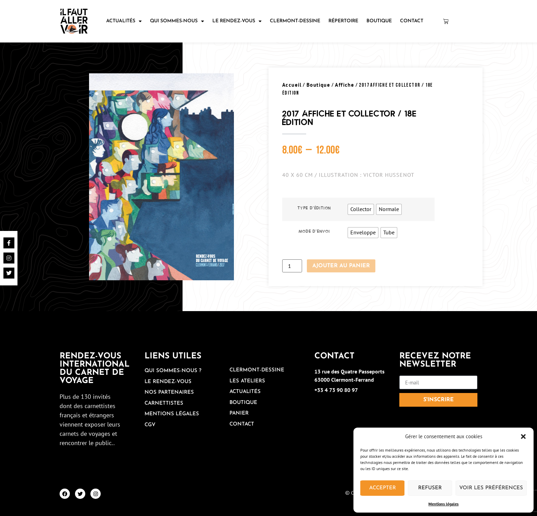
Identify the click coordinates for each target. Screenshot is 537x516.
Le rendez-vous (237, 21)
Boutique (379, 21)
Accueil (292, 85)
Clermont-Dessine (295, 21)
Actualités (124, 21)
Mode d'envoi (314, 231)
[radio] (361, 209)
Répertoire (343, 21)
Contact (411, 21)
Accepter (382, 488)
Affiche (344, 85)
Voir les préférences (491, 488)
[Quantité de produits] (292, 265)
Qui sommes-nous (177, 21)
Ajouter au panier (341, 266)
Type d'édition (314, 208)
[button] (523, 436)
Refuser (430, 488)
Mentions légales (443, 503)
